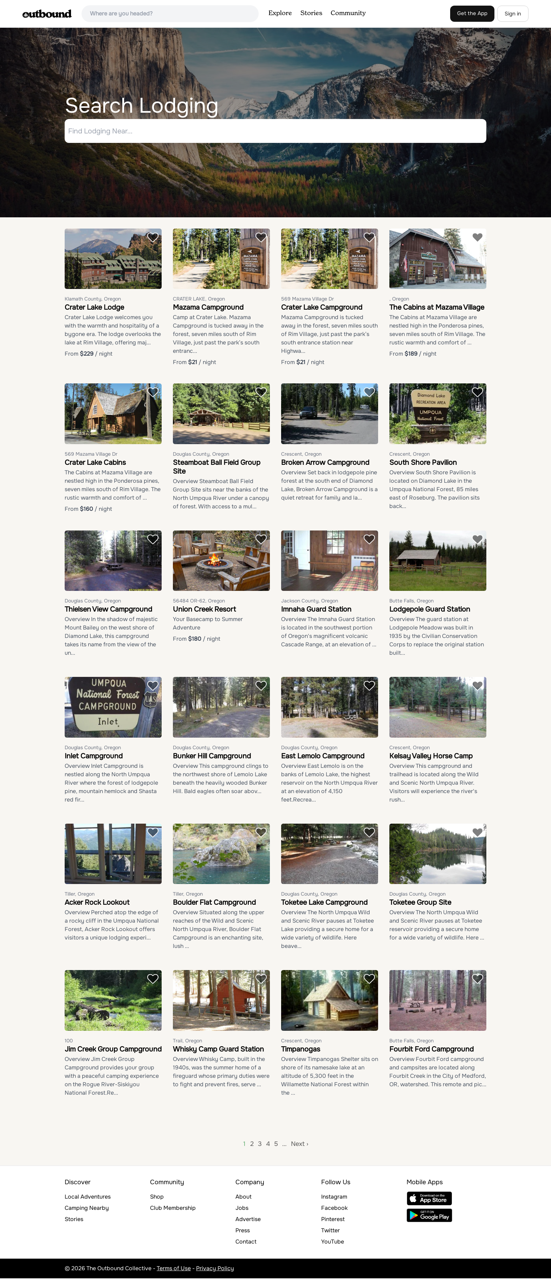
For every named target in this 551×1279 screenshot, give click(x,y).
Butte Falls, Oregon (411, 602)
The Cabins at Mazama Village (436, 308)
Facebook (334, 1208)
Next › (299, 1144)
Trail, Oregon (187, 1041)
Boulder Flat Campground (214, 903)
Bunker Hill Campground (212, 756)
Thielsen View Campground (108, 610)
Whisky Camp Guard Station (218, 1050)
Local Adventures (88, 1197)
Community (348, 13)
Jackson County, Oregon (309, 602)
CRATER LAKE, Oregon (199, 300)
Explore (280, 13)
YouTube (332, 1242)
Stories (311, 13)
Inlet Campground (94, 756)
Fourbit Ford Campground (431, 1050)
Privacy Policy (215, 1269)
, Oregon (399, 300)
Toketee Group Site (420, 903)
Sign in (513, 13)
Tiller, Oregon (80, 895)
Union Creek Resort (204, 610)
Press (242, 1231)
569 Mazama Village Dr (307, 300)
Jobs (241, 1208)
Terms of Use (174, 1269)
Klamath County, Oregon (93, 300)
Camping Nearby (87, 1208)
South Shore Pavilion (423, 463)
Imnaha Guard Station (316, 610)
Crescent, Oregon (301, 454)
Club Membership (173, 1208)
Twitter (330, 1231)
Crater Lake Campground (321, 308)
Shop (157, 1197)
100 (69, 1041)
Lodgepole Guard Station (429, 610)
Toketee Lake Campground (324, 903)
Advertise (248, 1220)
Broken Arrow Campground (325, 463)
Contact (246, 1242)
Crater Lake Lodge (94, 308)
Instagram (334, 1197)
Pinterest (333, 1220)
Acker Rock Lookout (97, 903)
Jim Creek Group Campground (113, 1050)
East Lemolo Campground (322, 756)
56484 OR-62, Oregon (199, 602)
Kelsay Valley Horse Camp (431, 756)
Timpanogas (300, 1050)
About (243, 1197)
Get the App (472, 13)
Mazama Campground (208, 308)
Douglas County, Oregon (201, 454)
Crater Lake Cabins (95, 463)
